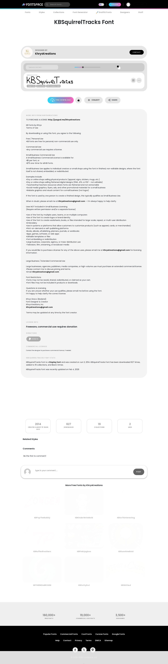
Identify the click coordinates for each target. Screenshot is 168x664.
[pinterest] (92, 649)
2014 (38, 424)
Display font (55, 362)
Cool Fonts (86, 634)
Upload (114, 4)
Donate (33, 339)
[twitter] (84, 649)
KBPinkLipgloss (84, 551)
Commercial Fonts (69, 634)
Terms (88, 640)
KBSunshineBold (125, 551)
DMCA (98, 640)
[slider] (83, 67)
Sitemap (109, 640)
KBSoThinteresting (126, 517)
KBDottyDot (84, 585)
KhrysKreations (45, 54)
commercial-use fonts (85, 618)
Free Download (61, 100)
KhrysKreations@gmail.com (71, 201)
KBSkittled (126, 585)
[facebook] (75, 649)
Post (138, 472)
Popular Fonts (50, 634)
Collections (58, 12)
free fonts (49, 618)
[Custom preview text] (42, 67)
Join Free (140, 4)
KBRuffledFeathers (42, 551)
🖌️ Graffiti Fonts (104, 12)
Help (57, 640)
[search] (57, 4)
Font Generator (80, 12)
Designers (125, 12)
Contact (137, 52)
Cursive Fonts (101, 634)
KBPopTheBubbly (42, 517)
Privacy (78, 640)
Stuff (140, 12)
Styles (42, 12)
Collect (93, 100)
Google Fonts (118, 634)
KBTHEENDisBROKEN (42, 585)
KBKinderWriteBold (84, 517)
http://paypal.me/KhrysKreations (64, 119)
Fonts (27, 12)
